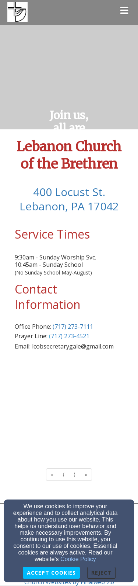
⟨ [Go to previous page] (63, 474)
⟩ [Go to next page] (74, 474)
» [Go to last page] (86, 474)
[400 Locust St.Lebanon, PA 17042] (69, 200)
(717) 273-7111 (73, 327)
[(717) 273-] (62, 336)
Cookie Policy (78, 559)
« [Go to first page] (52, 474)
